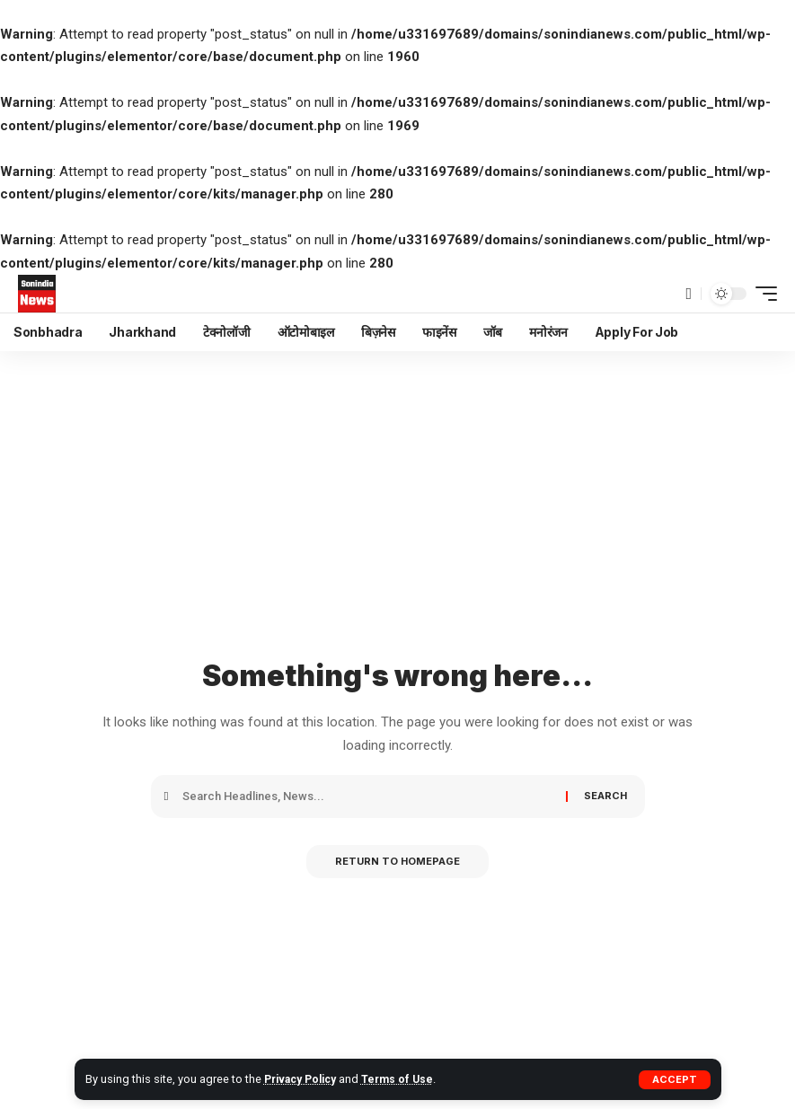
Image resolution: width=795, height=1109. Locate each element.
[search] (688, 294)
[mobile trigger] (761, 293)
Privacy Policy (304, 1079)
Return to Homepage (397, 863)
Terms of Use (406, 1079)
